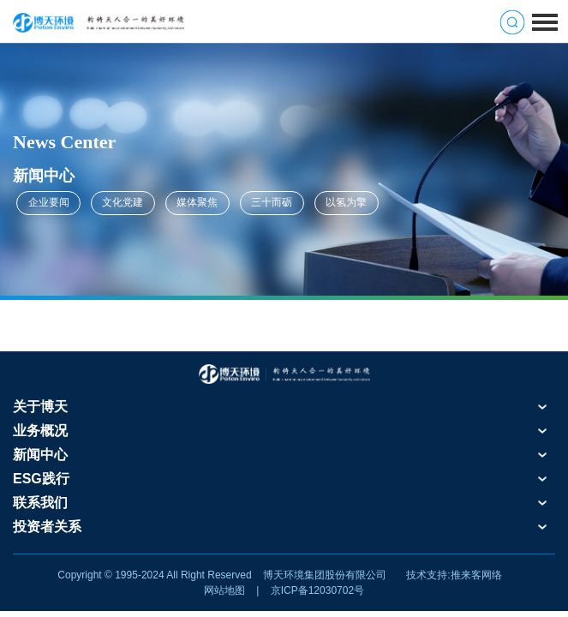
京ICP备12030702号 (317, 590)
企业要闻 (48, 202)
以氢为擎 (346, 202)
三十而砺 (271, 202)
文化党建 (122, 202)
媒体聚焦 (197, 202)
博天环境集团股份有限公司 (324, 575)
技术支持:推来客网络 (453, 575)
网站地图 (224, 590)
